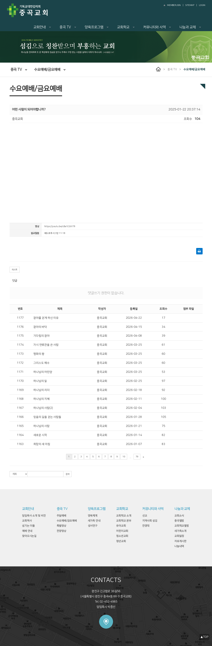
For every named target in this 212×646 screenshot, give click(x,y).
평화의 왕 (38, 353)
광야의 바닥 (40, 326)
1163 (20, 444)
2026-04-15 (134, 326)
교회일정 (179, 536)
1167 (20, 408)
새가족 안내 (94, 520)
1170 (20, 381)
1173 (20, 353)
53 (163, 372)
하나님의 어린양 (42, 372)
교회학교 (125, 27)
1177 (20, 317)
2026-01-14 (134, 435)
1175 (20, 335)
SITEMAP (189, 5)
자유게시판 (180, 541)
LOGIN (202, 5)
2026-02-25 (134, 381)
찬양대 (145, 525)
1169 (20, 390)
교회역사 (27, 520)
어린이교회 (122, 530)
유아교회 (121, 525)
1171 (20, 372)
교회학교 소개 (123, 515)
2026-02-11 (134, 398)
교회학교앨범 (181, 525)
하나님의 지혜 (41, 398)
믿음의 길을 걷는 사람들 (47, 417)
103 (163, 408)
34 (163, 326)
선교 (144, 515)
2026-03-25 (134, 344)
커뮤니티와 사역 (157, 27)
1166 (20, 417)
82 (163, 435)
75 (163, 426)
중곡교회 (102, 317)
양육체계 (92, 515)
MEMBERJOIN (174, 5)
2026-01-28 (134, 417)
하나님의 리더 (41, 390)
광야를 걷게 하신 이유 (46, 317)
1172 (20, 362)
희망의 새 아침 (41, 444)
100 (163, 398)
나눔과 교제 (190, 27)
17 (163, 317)
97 (163, 381)
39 (163, 335)
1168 (20, 398)
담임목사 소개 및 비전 (34, 515)
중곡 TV (67, 27)
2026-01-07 (134, 444)
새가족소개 (180, 530)
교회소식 (179, 515)
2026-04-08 (134, 335)
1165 (20, 426)
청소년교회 (122, 536)
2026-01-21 (134, 426)
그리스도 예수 (41, 362)
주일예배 (61, 515)
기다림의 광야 (41, 335)
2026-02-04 (134, 408)
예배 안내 (27, 530)
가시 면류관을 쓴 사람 (46, 344)
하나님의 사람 (41, 426)
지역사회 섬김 (149, 520)
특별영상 (61, 525)
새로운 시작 (40, 435)
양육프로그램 (96, 27)
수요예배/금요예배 (49, 69)
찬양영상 (61, 530)
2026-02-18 (134, 390)
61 (163, 344)
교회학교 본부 (123, 520)
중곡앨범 (179, 520)
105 (163, 417)
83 (163, 444)
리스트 (14, 269)
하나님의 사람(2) (43, 408)
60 (163, 353)
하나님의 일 (40, 381)
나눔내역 (179, 546)
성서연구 (92, 525)
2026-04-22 (134, 317)
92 (163, 390)
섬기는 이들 (28, 525)
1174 (20, 344)
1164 (20, 435)
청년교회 (121, 541)
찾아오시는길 (29, 536)
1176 (20, 326)
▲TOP (204, 637)
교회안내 (42, 27)
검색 (67, 474)
